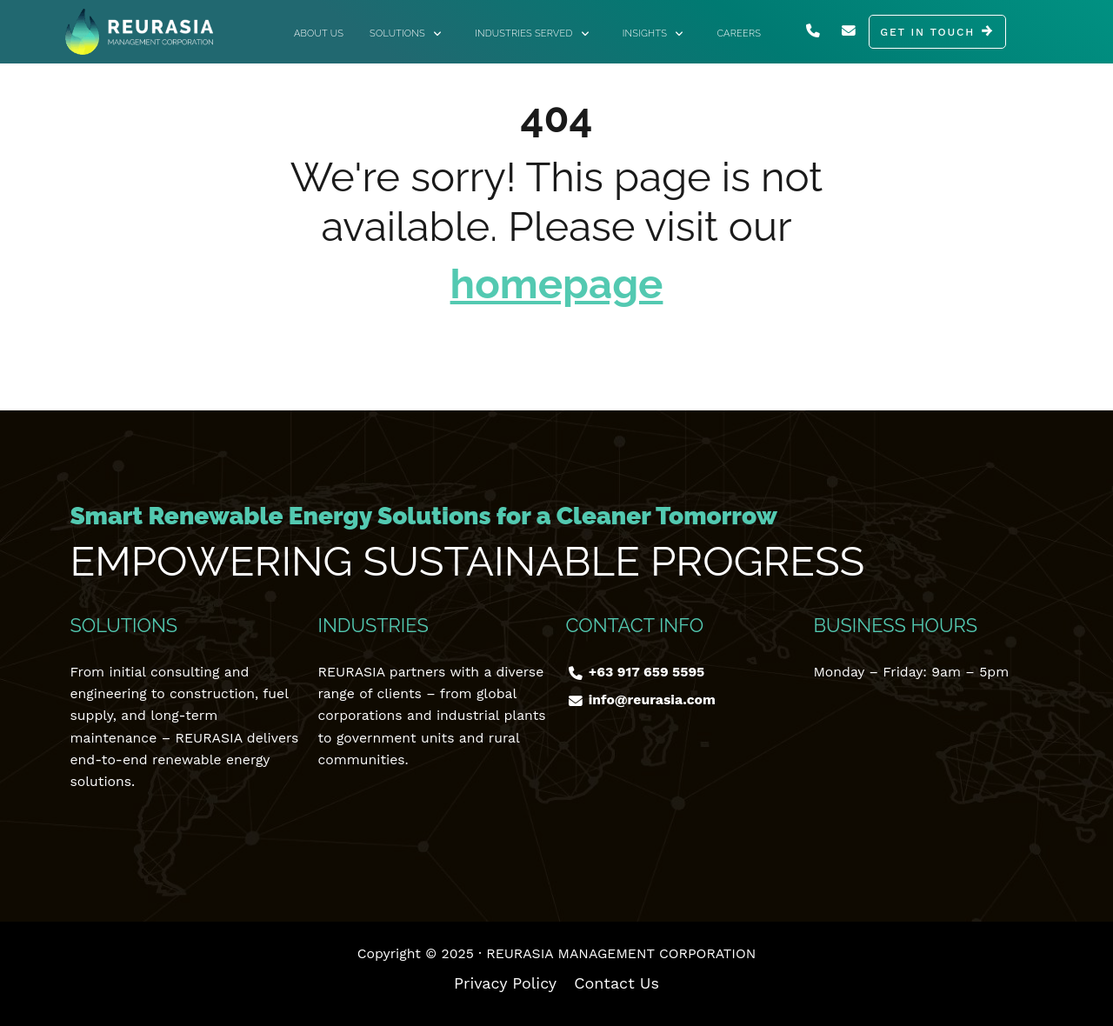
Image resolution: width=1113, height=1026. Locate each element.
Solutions (406, 33)
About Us (318, 33)
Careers (738, 33)
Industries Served (532, 33)
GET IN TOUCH (927, 32)
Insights (653, 33)
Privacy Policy (505, 983)
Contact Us (616, 983)
